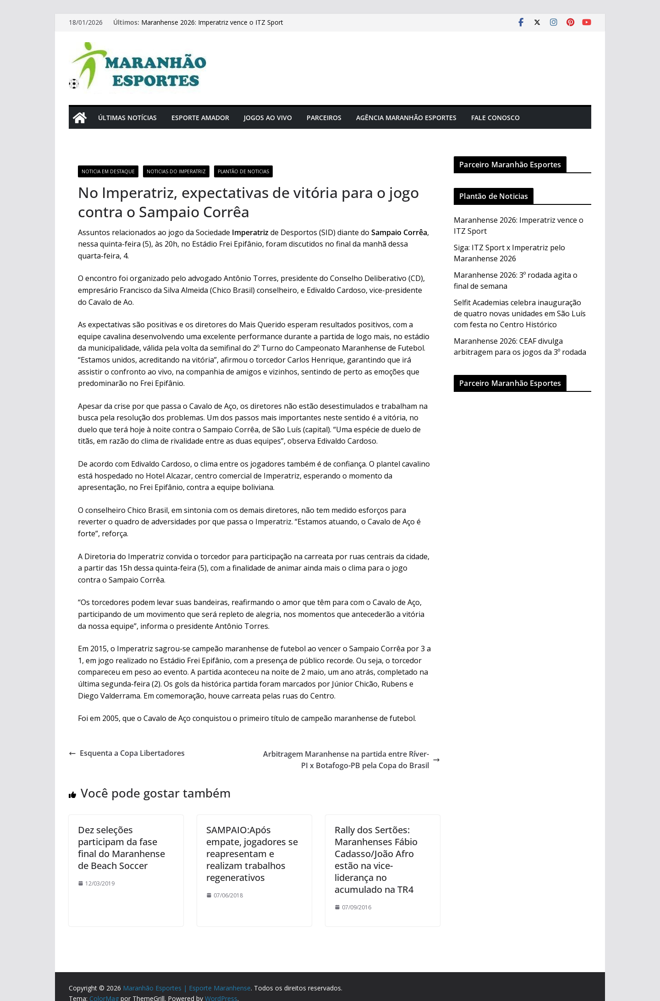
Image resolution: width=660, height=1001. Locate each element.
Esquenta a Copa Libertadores (127, 753)
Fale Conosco (495, 117)
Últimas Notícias (127, 117)
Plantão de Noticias (243, 171)
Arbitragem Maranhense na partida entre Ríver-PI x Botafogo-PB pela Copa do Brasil (351, 760)
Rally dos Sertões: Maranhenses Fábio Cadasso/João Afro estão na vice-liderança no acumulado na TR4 (376, 860)
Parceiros (324, 117)
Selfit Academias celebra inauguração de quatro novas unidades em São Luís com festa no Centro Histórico (520, 313)
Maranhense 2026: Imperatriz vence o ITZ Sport (212, 22)
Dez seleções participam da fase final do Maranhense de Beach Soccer (121, 848)
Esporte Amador (200, 117)
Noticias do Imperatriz (176, 171)
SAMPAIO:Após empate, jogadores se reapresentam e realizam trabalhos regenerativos (252, 854)
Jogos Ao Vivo (268, 117)
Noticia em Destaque (108, 171)
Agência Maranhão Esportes (406, 117)
